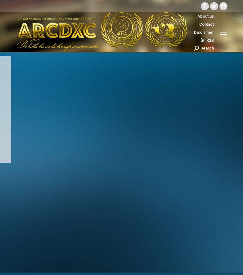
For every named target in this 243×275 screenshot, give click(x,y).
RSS (207, 40)
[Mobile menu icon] (223, 32)
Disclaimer (204, 32)
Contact (206, 24)
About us (205, 16)
